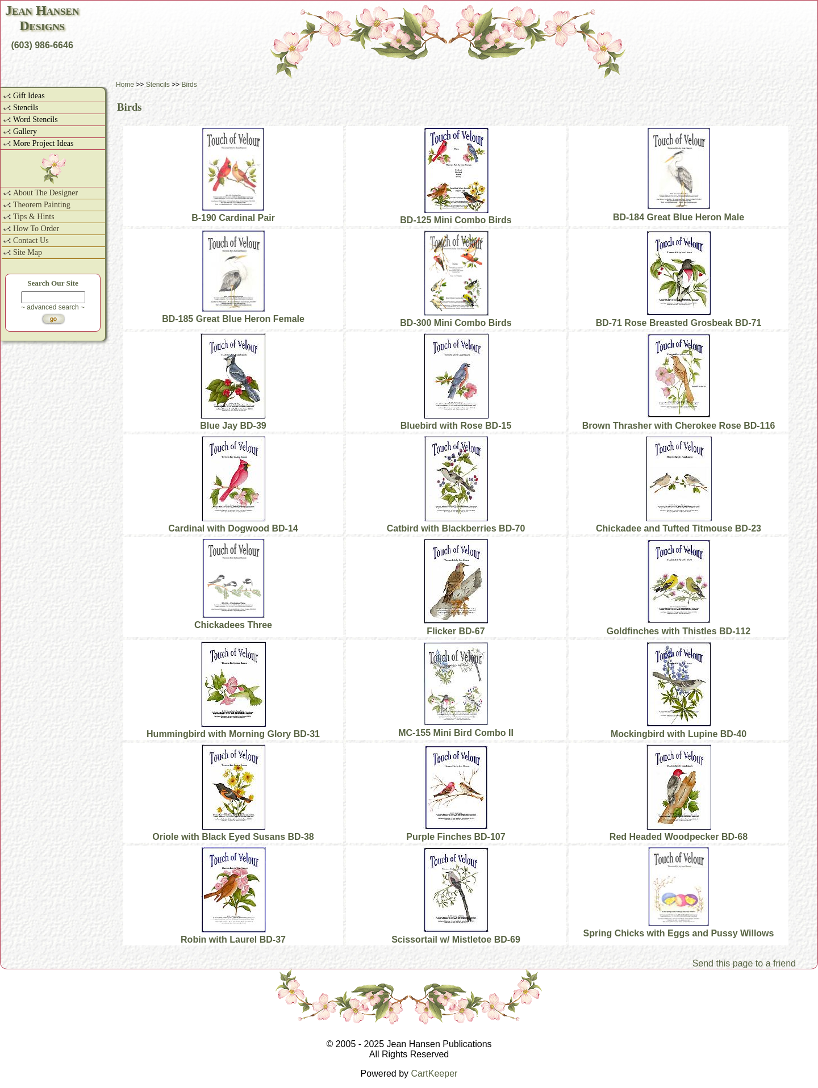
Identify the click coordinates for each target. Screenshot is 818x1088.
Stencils (25, 107)
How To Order (36, 228)
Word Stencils (35, 119)
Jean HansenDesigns (42, 18)
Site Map (27, 252)
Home (125, 85)
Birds (189, 85)
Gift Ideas (29, 95)
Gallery (25, 131)
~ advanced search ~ (53, 307)
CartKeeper (434, 1073)
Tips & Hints (34, 216)
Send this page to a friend (744, 963)
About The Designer (45, 193)
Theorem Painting (41, 204)
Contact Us (31, 240)
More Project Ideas (43, 143)
